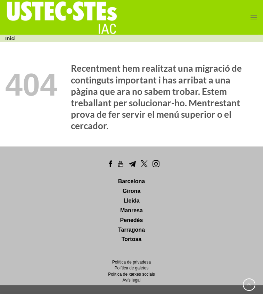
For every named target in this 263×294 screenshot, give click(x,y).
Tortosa (131, 239)
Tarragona (131, 230)
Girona (132, 191)
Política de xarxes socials (131, 274)
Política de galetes (131, 268)
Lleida (131, 201)
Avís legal (132, 280)
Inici (10, 38)
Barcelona (131, 181)
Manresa (131, 210)
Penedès (131, 220)
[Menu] (254, 17)
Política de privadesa (131, 262)
